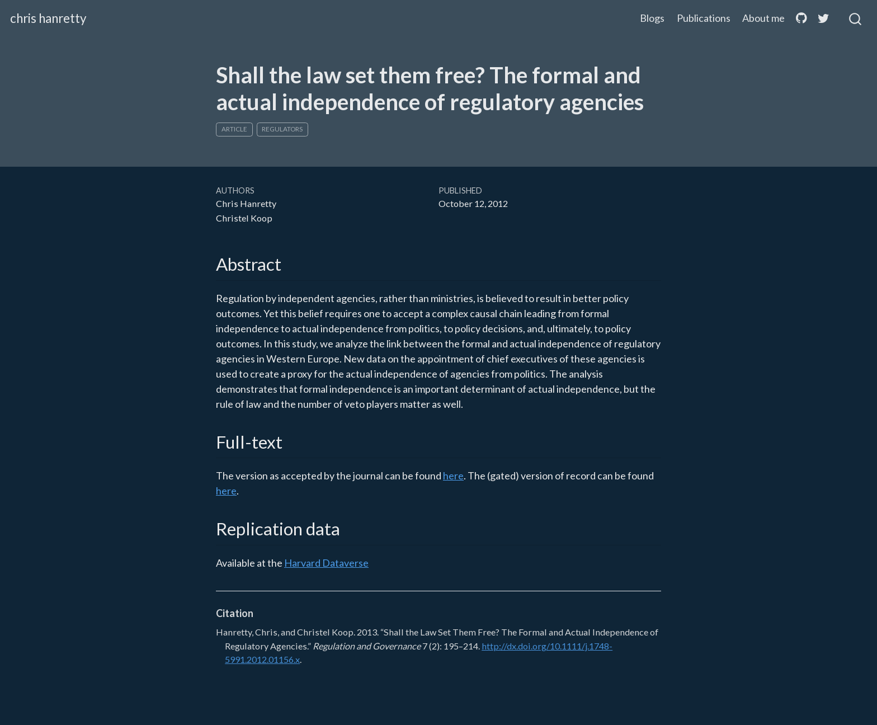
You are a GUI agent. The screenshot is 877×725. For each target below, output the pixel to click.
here (453, 475)
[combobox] (856, 18)
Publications (703, 18)
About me (763, 18)
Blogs (652, 18)
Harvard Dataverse (326, 563)
